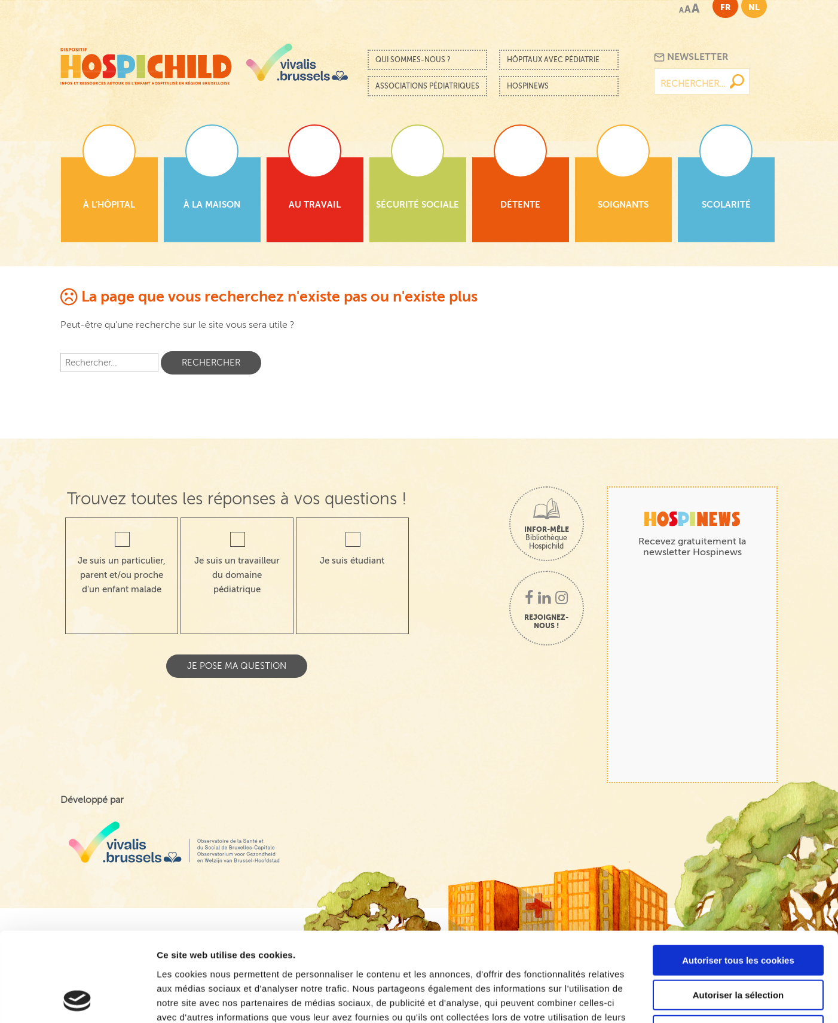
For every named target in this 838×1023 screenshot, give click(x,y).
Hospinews (528, 86)
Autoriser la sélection (738, 912)
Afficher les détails (658, 999)
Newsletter (691, 57)
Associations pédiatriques (427, 86)
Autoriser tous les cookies (738, 877)
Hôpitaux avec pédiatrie (553, 60)
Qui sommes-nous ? (413, 60)
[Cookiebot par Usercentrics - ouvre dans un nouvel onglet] (77, 1000)
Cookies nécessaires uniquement (738, 947)
